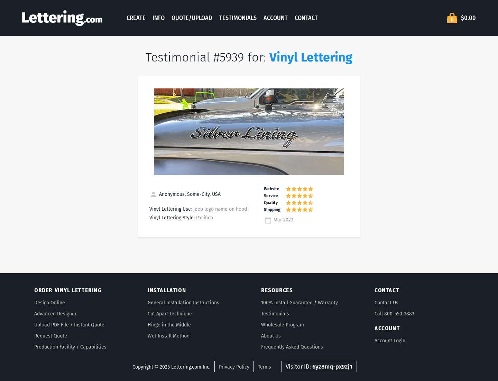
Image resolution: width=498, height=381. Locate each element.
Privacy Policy (234, 367)
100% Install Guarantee (287, 303)
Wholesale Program (282, 325)
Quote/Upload (192, 18)
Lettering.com (62, 18)
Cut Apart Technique (170, 314)
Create (136, 18)
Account (276, 18)
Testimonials (238, 18)
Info (159, 18)
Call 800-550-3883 (394, 314)
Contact (306, 18)
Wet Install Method (169, 336)
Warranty (328, 303)
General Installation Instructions (183, 303)
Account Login (390, 341)
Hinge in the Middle (169, 325)
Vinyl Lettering (310, 57)
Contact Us (386, 303)
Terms (264, 367)
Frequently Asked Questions (292, 347)
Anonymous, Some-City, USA (185, 194)
